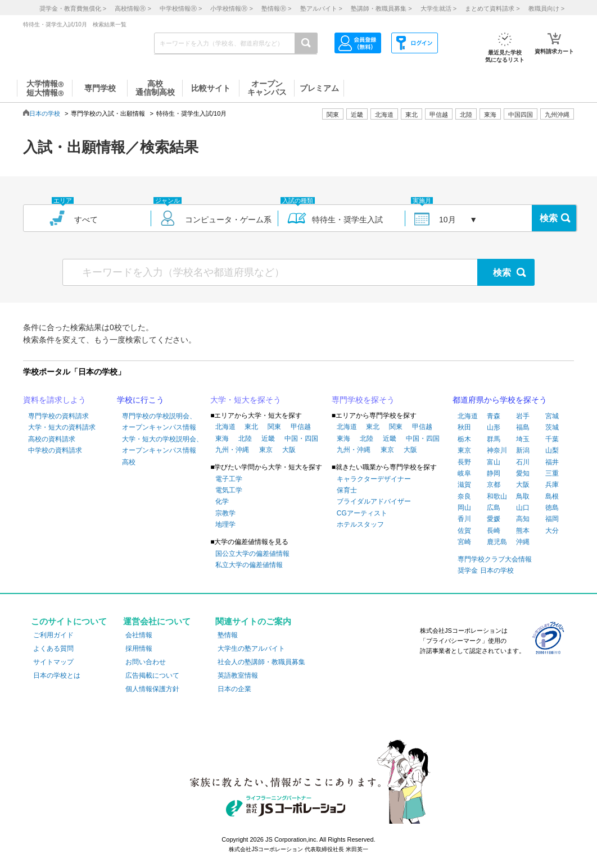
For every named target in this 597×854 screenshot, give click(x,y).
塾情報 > (276, 8)
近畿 (268, 438)
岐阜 (464, 473)
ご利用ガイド (53, 635)
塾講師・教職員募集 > (381, 8)
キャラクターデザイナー (374, 479)
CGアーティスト (362, 513)
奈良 (464, 496)
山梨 (552, 450)
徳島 (552, 508)
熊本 (523, 531)
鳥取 (523, 496)
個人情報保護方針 (152, 689)
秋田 (464, 427)
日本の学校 (44, 113)
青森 (493, 416)
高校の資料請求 (51, 439)
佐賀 (464, 531)
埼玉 (523, 439)
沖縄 (523, 542)
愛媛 (493, 519)
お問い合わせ (145, 662)
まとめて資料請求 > (492, 8)
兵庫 (552, 484)
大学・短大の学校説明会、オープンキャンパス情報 (162, 444)
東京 (266, 450)
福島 (523, 427)
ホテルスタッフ (360, 524)
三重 (552, 473)
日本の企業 (234, 689)
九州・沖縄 (232, 450)
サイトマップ (53, 662)
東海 (222, 438)
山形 (493, 427)
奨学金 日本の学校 (485, 570)
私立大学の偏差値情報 (249, 565)
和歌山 (497, 496)
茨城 (552, 427)
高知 (523, 519)
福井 (552, 462)
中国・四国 (301, 438)
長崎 (493, 531)
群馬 (493, 439)
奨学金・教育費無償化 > (72, 8)
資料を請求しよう (54, 399)
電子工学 (228, 479)
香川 (464, 519)
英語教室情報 (238, 675)
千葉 (552, 439)
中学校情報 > (181, 8)
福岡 (552, 519)
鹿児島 (497, 542)
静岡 (493, 473)
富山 (493, 462)
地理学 (225, 524)
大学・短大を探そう (245, 399)
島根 (552, 496)
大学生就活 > (438, 8)
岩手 (523, 416)
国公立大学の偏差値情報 (252, 554)
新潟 (523, 450)
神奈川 (497, 450)
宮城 (552, 416)
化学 (222, 501)
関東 (274, 427)
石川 (523, 462)
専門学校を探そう (363, 399)
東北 (251, 427)
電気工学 (228, 490)
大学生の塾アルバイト (251, 648)
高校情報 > (133, 8)
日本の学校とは (56, 675)
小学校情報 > (231, 8)
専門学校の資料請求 (58, 416)
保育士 (347, 490)
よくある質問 (53, 648)
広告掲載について (152, 675)
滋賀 (464, 484)
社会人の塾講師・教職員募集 (261, 662)
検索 (549, 218)
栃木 (464, 439)
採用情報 (138, 648)
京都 (493, 484)
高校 (128, 462)
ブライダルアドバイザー (374, 501)
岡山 (464, 508)
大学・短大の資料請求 (62, 427)
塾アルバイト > (321, 8)
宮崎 (464, 542)
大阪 (289, 450)
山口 (523, 508)
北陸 (245, 438)
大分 (552, 531)
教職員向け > (546, 8)
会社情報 (138, 635)
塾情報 (228, 635)
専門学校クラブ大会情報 (495, 559)
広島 (493, 508)
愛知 (523, 473)
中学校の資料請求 (55, 450)
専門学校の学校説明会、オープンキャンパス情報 (159, 421)
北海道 (384, 114)
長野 (464, 462)
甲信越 (301, 427)
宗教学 (225, 513)
